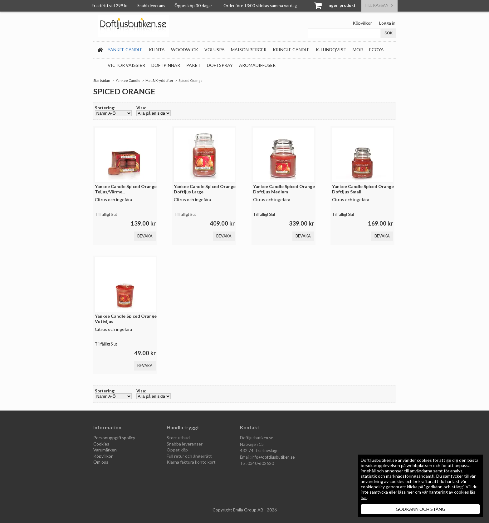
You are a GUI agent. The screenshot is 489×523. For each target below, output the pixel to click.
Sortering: (105, 107)
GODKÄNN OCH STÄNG (420, 509)
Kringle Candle (291, 49)
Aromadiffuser (257, 65)
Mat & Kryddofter (159, 80)
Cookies (101, 443)
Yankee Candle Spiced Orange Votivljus (126, 318)
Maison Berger (249, 49)
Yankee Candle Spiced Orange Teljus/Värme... (126, 189)
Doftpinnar (165, 65)
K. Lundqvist (331, 49)
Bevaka (145, 236)
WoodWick (184, 49)
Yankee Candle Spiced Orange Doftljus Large (205, 189)
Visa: (141, 107)
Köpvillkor (362, 23)
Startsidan (101, 80)
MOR (358, 49)
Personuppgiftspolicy (114, 437)
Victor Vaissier (126, 65)
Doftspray (220, 65)
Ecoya (376, 49)
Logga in (387, 23)
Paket (193, 65)
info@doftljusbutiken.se (273, 457)
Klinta (157, 49)
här (364, 497)
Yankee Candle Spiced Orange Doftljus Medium (284, 189)
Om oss (100, 462)
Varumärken (105, 449)
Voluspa (214, 49)
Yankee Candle (125, 49)
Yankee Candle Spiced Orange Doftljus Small (363, 189)
